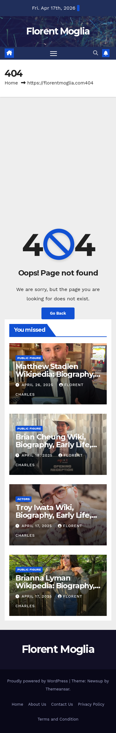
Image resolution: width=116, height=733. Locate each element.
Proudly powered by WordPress (38, 681)
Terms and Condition (57, 719)
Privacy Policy (91, 704)
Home (11, 83)
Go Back (58, 313)
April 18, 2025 (38, 455)
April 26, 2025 (38, 385)
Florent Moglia (57, 31)
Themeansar (57, 689)
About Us (37, 704)
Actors (23, 499)
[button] (95, 53)
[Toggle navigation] (53, 53)
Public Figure (29, 358)
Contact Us (62, 704)
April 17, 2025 (38, 526)
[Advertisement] (58, 158)
